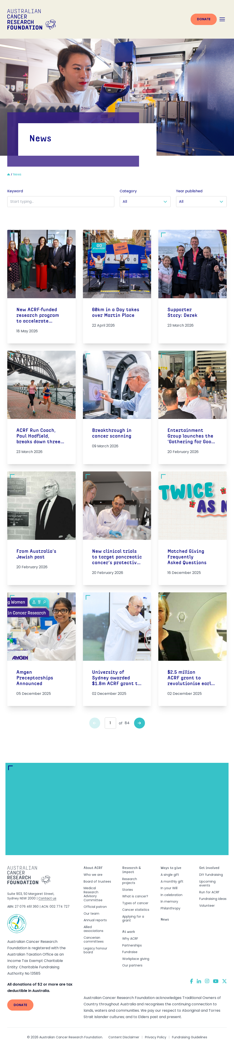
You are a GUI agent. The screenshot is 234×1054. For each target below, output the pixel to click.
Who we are (93, 874)
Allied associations (93, 929)
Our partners (132, 965)
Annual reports (95, 920)
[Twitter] (224, 981)
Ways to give (171, 868)
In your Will (169, 888)
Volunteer (207, 905)
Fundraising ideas (213, 898)
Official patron (95, 906)
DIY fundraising (211, 874)
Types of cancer (135, 903)
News (165, 920)
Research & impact (131, 870)
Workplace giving (135, 958)
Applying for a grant (133, 918)
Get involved (209, 868)
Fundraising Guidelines (189, 1037)
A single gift (170, 874)
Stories (127, 889)
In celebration (171, 895)
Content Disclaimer (123, 1037)
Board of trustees (97, 881)
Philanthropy (170, 908)
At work (128, 932)
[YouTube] (216, 981)
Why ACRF (130, 938)
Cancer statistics (135, 909)
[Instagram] (207, 981)
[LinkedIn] (199, 981)
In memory (169, 901)
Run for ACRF (209, 892)
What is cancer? (135, 896)
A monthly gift (172, 881)
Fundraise (129, 952)
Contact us (47, 898)
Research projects (129, 881)
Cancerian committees (94, 939)
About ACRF (93, 868)
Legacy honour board (95, 950)
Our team (91, 913)
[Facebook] (191, 981)
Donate (203, 19)
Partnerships (132, 945)
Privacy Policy (155, 1037)
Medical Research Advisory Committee (93, 894)
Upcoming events (207, 883)
